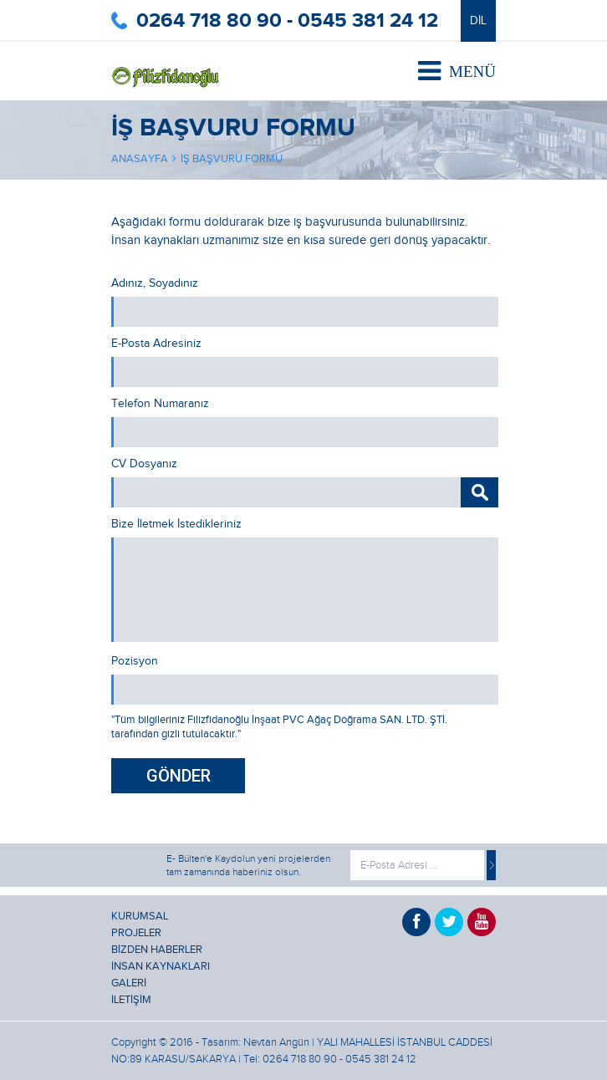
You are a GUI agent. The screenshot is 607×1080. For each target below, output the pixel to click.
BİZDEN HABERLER (156, 949)
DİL (478, 21)
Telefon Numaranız (160, 403)
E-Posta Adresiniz (156, 343)
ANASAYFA (139, 159)
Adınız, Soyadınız (154, 283)
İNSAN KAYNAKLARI (160, 966)
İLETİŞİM (131, 999)
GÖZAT (479, 492)
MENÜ (457, 71)
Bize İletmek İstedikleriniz (176, 524)
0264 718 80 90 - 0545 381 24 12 (287, 20)
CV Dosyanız (144, 464)
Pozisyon (134, 661)
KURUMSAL (139, 916)
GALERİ (128, 983)
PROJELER (136, 933)
